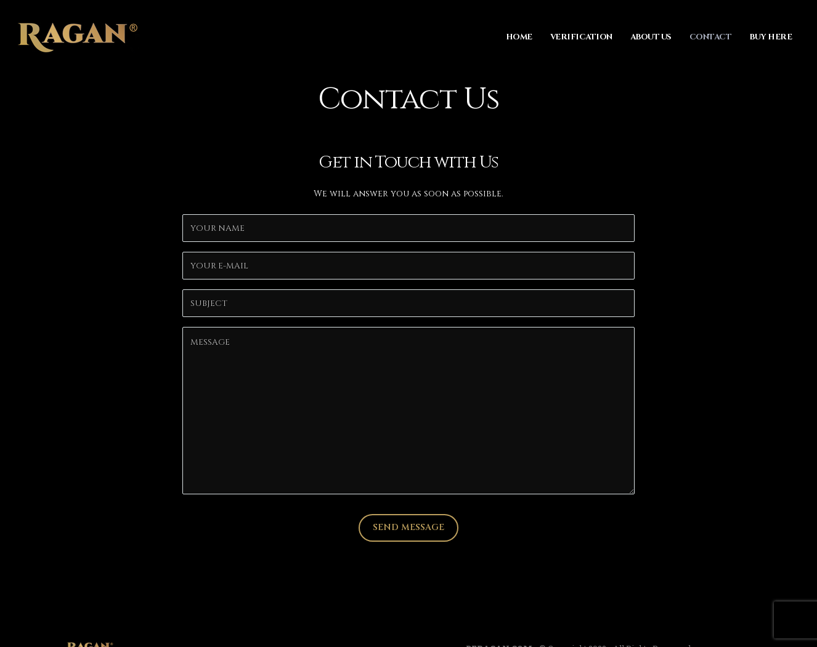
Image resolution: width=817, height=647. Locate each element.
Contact (710, 36)
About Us (651, 36)
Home (519, 36)
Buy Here (770, 36)
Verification (581, 36)
